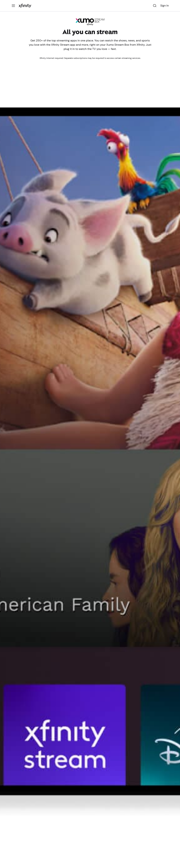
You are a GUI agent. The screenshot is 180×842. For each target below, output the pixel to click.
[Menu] (13, 5)
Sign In (164, 5)
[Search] (154, 5)
